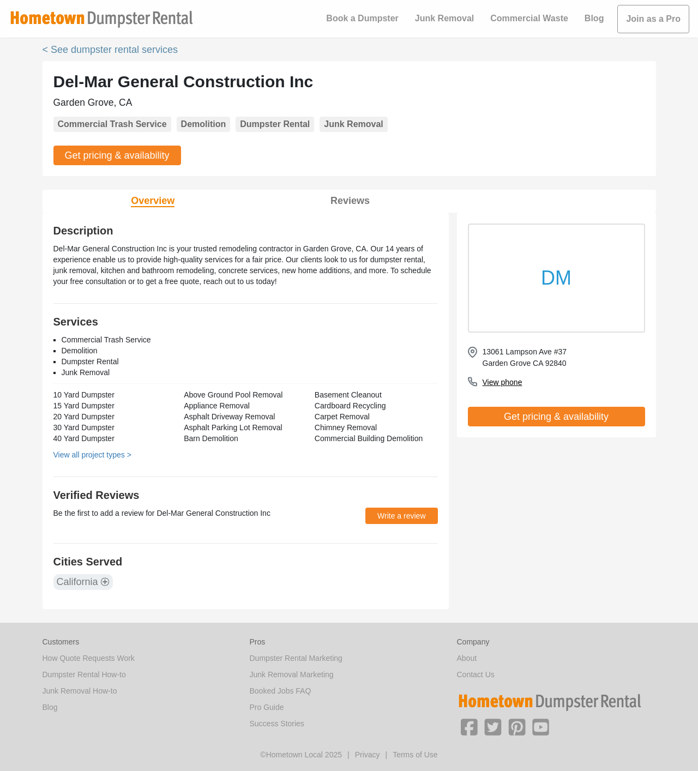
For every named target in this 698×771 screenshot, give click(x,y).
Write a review (401, 515)
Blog (594, 18)
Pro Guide (267, 707)
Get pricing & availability (117, 155)
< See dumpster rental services (110, 49)
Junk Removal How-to (80, 690)
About (467, 658)
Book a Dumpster (362, 18)
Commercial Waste (529, 18)
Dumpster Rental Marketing (296, 658)
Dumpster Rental (275, 124)
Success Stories (277, 723)
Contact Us (476, 674)
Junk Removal (444, 18)
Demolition (203, 124)
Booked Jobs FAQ (280, 690)
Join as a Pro (653, 18)
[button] (469, 726)
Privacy (367, 754)
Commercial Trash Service (112, 124)
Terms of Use (415, 754)
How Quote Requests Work (89, 658)
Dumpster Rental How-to (84, 674)
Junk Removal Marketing (292, 674)
